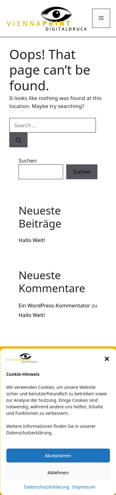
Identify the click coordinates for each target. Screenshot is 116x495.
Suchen (28, 160)
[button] (107, 359)
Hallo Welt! (32, 240)
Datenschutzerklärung (46, 487)
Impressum (83, 487)
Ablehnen (58, 472)
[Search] (18, 139)
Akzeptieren (58, 455)
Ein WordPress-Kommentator (54, 305)
